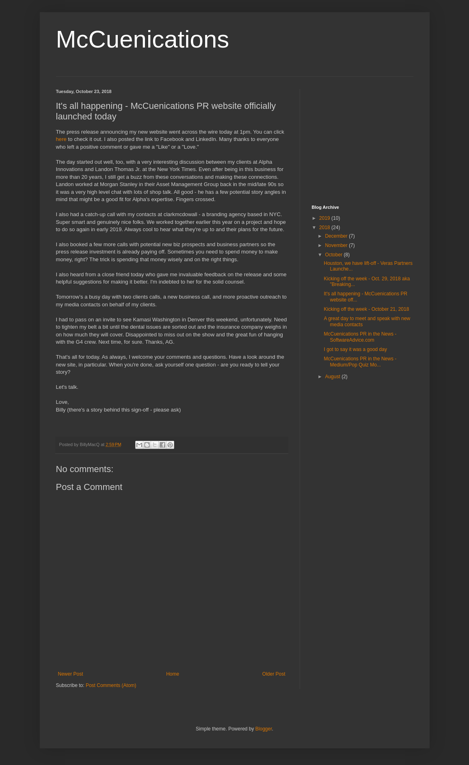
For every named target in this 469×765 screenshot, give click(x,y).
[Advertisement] (362, 140)
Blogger (263, 729)
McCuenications (142, 39)
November (337, 245)
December (337, 236)
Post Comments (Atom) (111, 685)
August (333, 376)
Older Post (273, 674)
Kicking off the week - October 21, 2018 (366, 309)
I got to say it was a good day (355, 349)
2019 (325, 218)
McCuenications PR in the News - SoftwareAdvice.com (360, 336)
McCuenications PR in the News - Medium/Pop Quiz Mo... (360, 361)
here (61, 139)
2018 (325, 227)
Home (172, 674)
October (334, 255)
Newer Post (70, 674)
